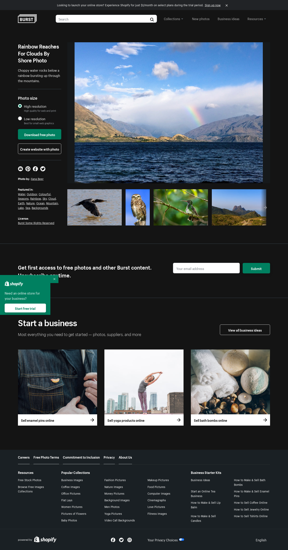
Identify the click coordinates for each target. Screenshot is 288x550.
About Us (125, 456)
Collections (173, 18)
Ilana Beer (37, 178)
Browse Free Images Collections (31, 488)
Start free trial (25, 308)
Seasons (23, 198)
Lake (21, 207)
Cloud (52, 198)
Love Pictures (156, 506)
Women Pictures (71, 506)
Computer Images (159, 493)
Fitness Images (157, 513)
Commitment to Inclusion (81, 456)
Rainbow (35, 198)
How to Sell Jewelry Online (251, 509)
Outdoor (32, 194)
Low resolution (34, 118)
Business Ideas (200, 480)
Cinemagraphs (157, 500)
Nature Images (113, 486)
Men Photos (112, 506)
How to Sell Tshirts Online (251, 516)
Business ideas (228, 18)
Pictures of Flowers (73, 513)
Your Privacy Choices (166, 539)
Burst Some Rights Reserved (36, 222)
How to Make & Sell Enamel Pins (251, 493)
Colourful (45, 194)
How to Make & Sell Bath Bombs (249, 482)
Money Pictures (114, 493)
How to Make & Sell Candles (203, 518)
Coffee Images (70, 486)
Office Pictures (70, 493)
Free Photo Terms (46, 456)
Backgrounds (40, 207)
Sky (45, 198)
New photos (201, 18)
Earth (21, 203)
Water (21, 194)
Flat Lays (66, 500)
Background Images (117, 500)
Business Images (72, 480)
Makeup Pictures (158, 480)
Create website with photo (39, 148)
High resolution (35, 106)
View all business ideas (245, 329)
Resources (256, 18)
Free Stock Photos (29, 480)
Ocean (40, 203)
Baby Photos (69, 520)
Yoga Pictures (113, 513)
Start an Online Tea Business (203, 493)
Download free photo (39, 134)
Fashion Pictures (115, 480)
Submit (256, 268)
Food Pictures (156, 486)
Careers (24, 456)
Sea (27, 207)
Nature (30, 203)
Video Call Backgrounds (119, 520)
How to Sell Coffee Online (250, 502)
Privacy (109, 456)
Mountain (52, 203)
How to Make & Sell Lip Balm (205, 504)
